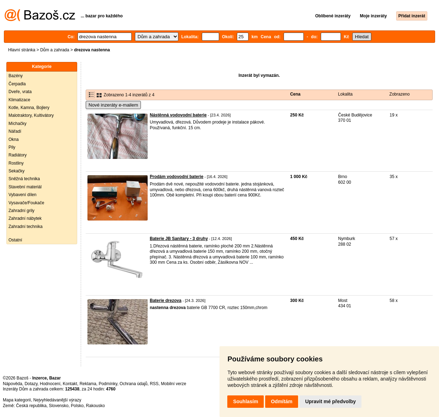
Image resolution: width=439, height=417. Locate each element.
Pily (11, 147)
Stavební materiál (24, 186)
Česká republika (31, 405)
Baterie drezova (165, 300)
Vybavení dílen (22, 194)
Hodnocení (50, 383)
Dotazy (30, 383)
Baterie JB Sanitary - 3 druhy (179, 238)
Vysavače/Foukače (26, 202)
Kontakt (70, 383)
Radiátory (17, 155)
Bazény (15, 75)
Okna (13, 139)
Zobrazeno (399, 94)
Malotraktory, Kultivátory (31, 115)
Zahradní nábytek (24, 218)
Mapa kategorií (17, 400)
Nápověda (12, 383)
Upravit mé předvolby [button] (330, 401)
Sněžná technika (24, 178)
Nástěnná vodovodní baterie (178, 115)
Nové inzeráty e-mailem (113, 105)
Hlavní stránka (21, 49)
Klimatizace (19, 99)
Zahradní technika (25, 226)
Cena (295, 94)
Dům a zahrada (54, 49)
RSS (154, 383)
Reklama (88, 383)
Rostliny (16, 163)
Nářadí (14, 131)
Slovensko (58, 405)
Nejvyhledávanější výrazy (57, 400)
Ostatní (15, 240)
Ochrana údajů (134, 383)
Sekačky (16, 170)
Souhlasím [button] (245, 401)
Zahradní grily (21, 210)
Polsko (77, 405)
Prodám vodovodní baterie (176, 176)
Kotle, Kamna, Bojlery (28, 107)
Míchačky (17, 123)
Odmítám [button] (281, 401)
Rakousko (95, 405)
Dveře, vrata (20, 91)
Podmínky (108, 383)
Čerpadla (17, 83)
